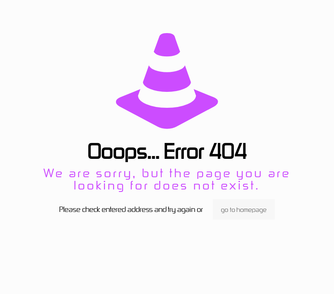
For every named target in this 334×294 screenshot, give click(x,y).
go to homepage (244, 209)
